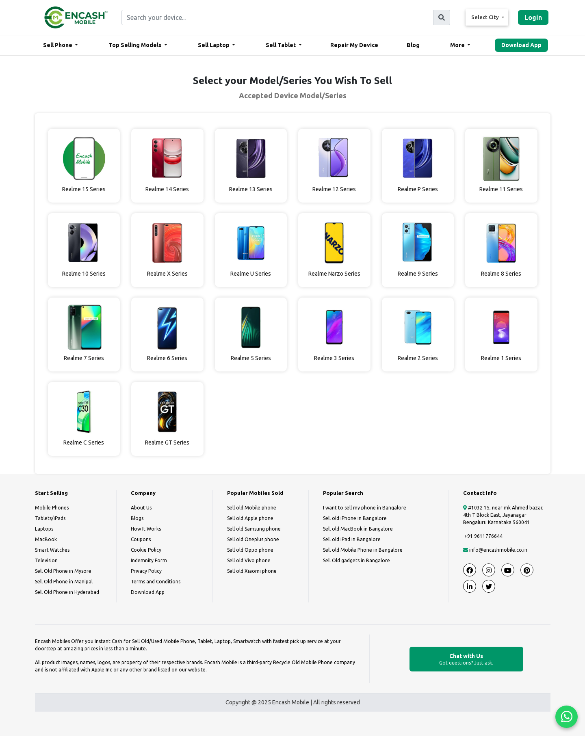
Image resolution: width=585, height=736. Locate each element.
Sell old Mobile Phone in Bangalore (363, 550)
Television (46, 560)
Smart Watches (52, 550)
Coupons (141, 539)
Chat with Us (466, 659)
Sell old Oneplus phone (253, 539)
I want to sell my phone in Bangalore (364, 507)
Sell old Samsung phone (254, 528)
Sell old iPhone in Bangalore (355, 518)
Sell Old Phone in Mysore (63, 571)
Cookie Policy (146, 550)
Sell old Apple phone (250, 518)
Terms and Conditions (155, 581)
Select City (485, 17)
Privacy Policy (146, 571)
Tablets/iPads (50, 518)
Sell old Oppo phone (250, 550)
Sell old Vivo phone (249, 560)
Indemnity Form (149, 560)
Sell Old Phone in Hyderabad (67, 592)
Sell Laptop (214, 45)
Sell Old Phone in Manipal (64, 581)
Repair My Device (354, 45)
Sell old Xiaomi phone (252, 571)
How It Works (146, 528)
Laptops (44, 528)
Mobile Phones (52, 507)
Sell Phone (58, 45)
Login (533, 17)
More (458, 45)
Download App (521, 45)
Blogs (137, 518)
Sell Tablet (281, 45)
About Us (141, 507)
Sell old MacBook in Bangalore (358, 528)
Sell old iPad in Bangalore (352, 539)
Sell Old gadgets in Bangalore (356, 560)
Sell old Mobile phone (251, 507)
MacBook (46, 539)
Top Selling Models (135, 45)
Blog (413, 45)
